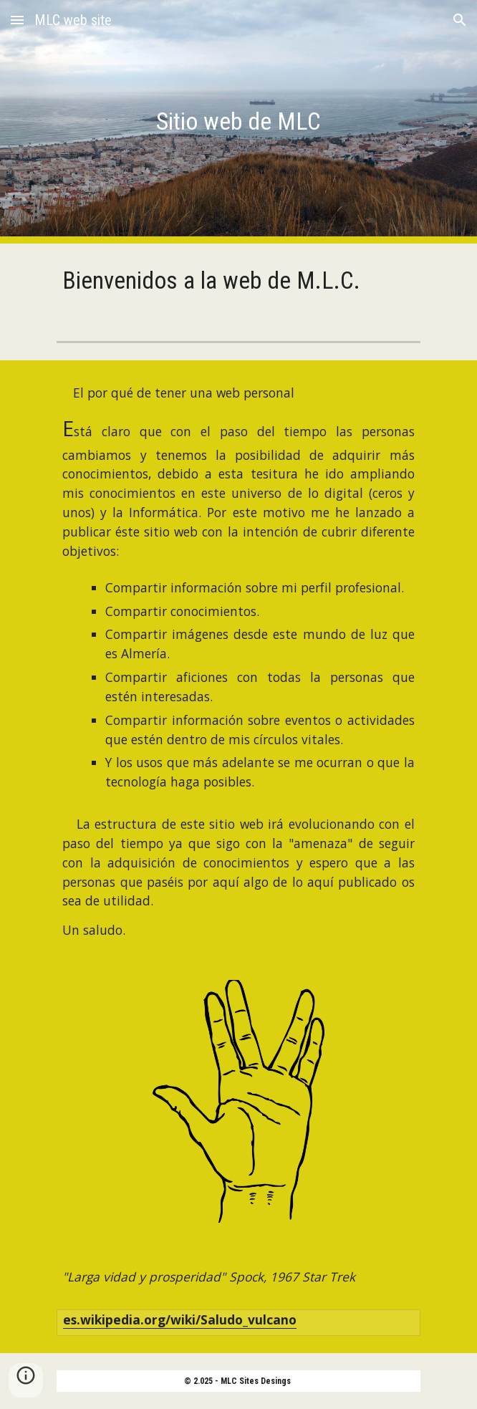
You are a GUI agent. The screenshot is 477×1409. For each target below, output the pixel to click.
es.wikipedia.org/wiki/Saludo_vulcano (180, 1319)
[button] (17, 19)
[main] (238, 121)
